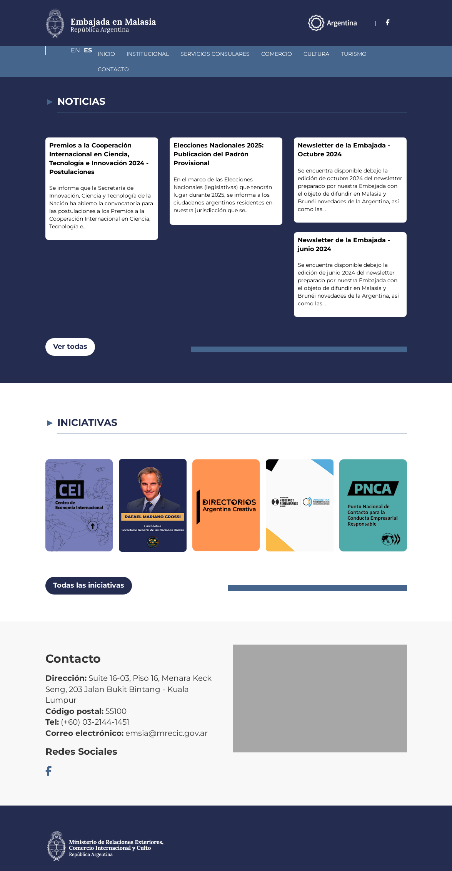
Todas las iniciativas (88, 570)
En (387, 22)
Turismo (313, 53)
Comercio (235, 53)
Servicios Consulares (174, 53)
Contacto (353, 53)
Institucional (107, 53)
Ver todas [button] (70, 331)
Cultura (276, 53)
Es (403, 22)
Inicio (65, 53)
